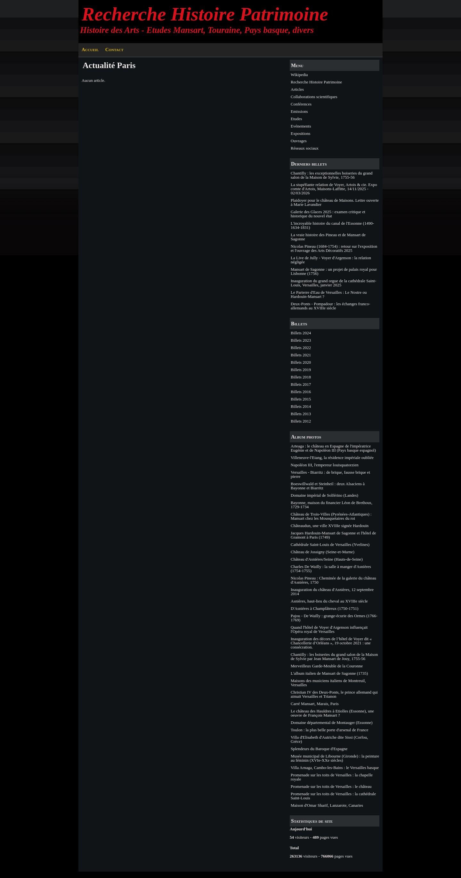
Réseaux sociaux (305, 148)
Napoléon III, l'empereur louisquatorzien (325, 464)
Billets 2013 (301, 413)
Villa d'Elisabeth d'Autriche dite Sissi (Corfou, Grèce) (329, 739)
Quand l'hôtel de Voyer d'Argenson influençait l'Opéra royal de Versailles (329, 629)
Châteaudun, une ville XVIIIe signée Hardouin (329, 525)
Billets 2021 (301, 355)
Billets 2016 (301, 391)
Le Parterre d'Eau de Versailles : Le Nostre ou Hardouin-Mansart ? (329, 294)
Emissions (299, 111)
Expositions (300, 133)
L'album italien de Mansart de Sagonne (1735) (329, 673)
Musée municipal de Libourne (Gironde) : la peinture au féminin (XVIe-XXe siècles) (335, 758)
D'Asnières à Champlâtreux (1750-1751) (324, 608)
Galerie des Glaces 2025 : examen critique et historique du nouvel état (328, 213)
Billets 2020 (301, 362)
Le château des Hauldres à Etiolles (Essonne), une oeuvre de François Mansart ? (332, 713)
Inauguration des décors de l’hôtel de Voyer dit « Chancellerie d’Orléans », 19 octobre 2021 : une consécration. (331, 642)
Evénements (301, 126)
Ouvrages (299, 140)
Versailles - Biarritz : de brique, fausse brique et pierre (330, 474)
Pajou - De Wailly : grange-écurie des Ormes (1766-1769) (334, 617)
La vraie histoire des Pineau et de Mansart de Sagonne (328, 236)
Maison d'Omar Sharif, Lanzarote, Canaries (327, 805)
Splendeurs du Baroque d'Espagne (319, 748)
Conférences (301, 104)
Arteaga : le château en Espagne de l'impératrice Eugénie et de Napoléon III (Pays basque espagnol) (333, 448)
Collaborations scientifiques (314, 96)
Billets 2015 (301, 399)
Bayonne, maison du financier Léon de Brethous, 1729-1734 (331, 504)
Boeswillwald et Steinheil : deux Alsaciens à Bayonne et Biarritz (328, 485)
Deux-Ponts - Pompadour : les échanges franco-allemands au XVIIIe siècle (330, 305)
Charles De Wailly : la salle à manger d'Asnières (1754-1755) (331, 568)
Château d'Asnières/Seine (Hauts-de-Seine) (327, 559)
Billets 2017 (301, 384)
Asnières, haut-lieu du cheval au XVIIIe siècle (329, 601)
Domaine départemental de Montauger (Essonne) (332, 722)
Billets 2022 (301, 347)
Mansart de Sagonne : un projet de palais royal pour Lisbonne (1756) (334, 271)
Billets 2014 (301, 406)
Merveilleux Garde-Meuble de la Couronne (327, 666)
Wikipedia (299, 74)
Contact (114, 49)
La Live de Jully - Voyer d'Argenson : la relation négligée (331, 259)
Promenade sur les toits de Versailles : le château (331, 786)
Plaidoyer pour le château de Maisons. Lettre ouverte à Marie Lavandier (335, 202)
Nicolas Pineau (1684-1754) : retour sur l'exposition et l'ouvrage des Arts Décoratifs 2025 (334, 248)
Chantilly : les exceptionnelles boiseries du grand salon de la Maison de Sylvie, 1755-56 (332, 175)
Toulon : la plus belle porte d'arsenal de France (329, 729)
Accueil (90, 49)
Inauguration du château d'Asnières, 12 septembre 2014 (332, 591)
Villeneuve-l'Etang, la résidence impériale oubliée (332, 457)
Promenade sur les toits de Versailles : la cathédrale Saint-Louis (333, 795)
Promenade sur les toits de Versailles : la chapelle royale (332, 777)
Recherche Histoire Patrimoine (205, 14)
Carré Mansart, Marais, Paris (315, 703)
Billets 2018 (301, 377)
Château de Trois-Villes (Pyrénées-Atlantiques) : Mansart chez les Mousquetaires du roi (331, 516)
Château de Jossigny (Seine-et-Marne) (322, 551)
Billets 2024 (301, 332)
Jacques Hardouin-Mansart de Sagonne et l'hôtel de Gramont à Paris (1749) (333, 535)
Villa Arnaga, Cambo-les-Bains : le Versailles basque (335, 767)
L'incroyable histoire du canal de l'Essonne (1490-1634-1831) (332, 225)
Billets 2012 (301, 421)
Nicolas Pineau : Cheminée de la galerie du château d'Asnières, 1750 (333, 580)
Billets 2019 (301, 369)
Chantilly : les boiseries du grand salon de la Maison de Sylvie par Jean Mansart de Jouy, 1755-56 (334, 656)
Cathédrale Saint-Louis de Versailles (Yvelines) (330, 544)
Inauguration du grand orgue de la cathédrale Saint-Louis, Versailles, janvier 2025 (333, 282)
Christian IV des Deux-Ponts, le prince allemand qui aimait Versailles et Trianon (334, 694)
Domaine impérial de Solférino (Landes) (324, 495)
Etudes (296, 118)
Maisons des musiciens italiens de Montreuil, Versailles (328, 682)
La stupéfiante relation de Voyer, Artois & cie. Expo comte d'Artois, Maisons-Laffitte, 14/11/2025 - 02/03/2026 (334, 188)
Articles (297, 89)
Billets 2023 (301, 340)
